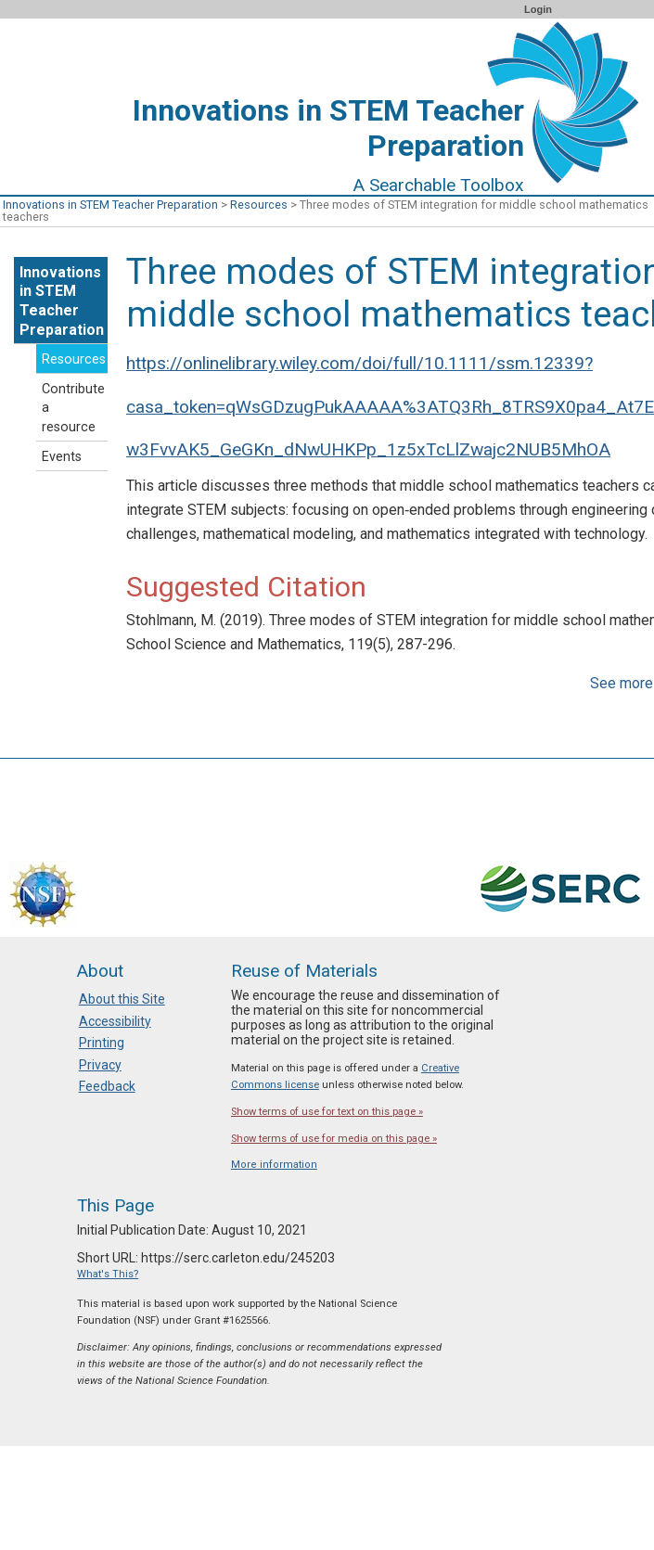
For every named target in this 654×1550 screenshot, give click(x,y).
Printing (101, 1042)
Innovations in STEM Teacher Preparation (110, 204)
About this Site (122, 999)
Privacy (100, 1064)
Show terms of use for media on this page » (334, 1139)
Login (538, 9)
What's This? (107, 1274)
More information (274, 1165)
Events (62, 457)
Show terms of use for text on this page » (327, 1112)
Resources (259, 204)
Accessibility (115, 1021)
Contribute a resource (73, 408)
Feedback (107, 1086)
